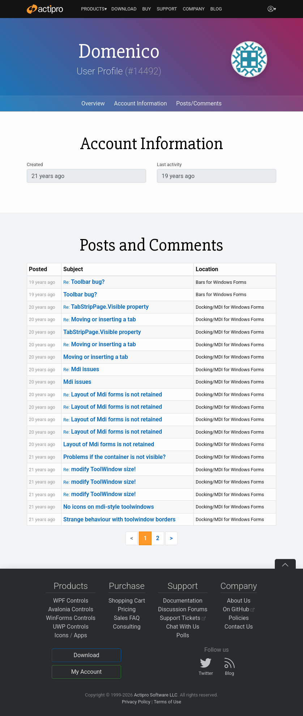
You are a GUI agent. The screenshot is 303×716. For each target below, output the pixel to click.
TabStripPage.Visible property (106, 306)
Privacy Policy (136, 701)
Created (35, 164)
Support (182, 586)
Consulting (126, 626)
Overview (93, 103)
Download (86, 655)
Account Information (140, 103)
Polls (182, 635)
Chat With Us (182, 626)
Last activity (169, 164)
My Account (86, 671)
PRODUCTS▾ (94, 9)
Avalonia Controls (70, 609)
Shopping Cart (126, 600)
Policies (239, 618)
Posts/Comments (199, 103)
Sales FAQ (127, 618)
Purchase (127, 586)
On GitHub (239, 609)
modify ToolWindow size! (99, 469)
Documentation (182, 600)
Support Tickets (183, 618)
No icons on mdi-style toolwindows (108, 506)
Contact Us (239, 626)
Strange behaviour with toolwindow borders (119, 519)
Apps (80, 635)
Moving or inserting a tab (99, 319)
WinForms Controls (70, 618)
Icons (62, 635)
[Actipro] (45, 9)
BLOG (216, 9)
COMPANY (194, 9)
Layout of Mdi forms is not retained (112, 394)
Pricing (127, 609)
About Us (239, 600)
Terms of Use (167, 701)
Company (239, 586)
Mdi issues (81, 369)
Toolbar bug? (83, 281)
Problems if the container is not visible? (114, 457)
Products (71, 586)
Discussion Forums (183, 609)
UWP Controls (71, 626)
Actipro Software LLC (155, 695)
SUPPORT (167, 9)
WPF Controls (70, 600)
